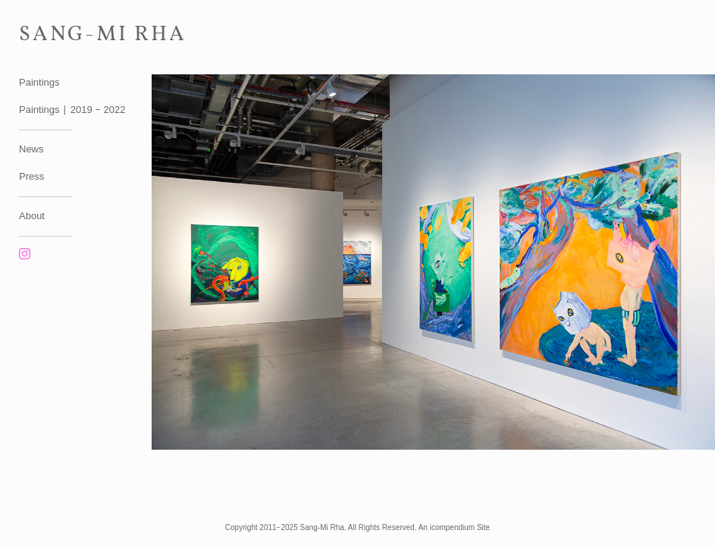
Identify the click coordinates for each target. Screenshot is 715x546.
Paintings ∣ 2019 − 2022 (72, 109)
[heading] (57, 32)
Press (31, 176)
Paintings (39, 82)
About (32, 215)
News (31, 149)
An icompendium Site (455, 527)
